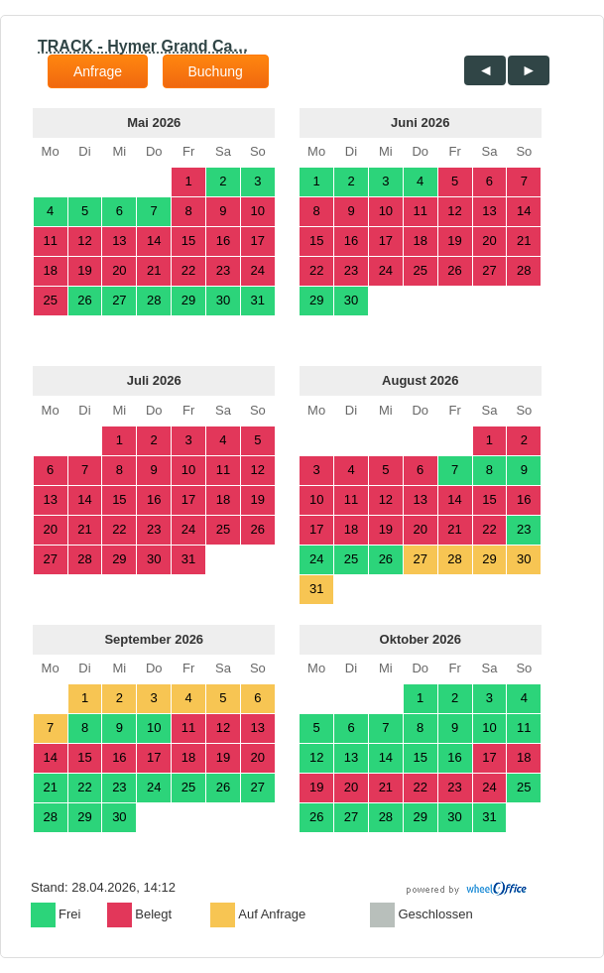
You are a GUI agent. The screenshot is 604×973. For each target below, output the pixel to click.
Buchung (215, 71)
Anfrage (97, 71)
